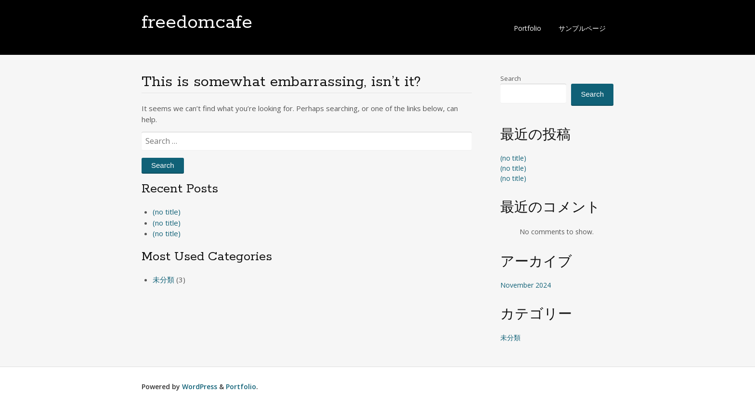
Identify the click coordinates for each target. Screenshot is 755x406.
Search (510, 78)
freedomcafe (197, 23)
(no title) (167, 211)
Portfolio (527, 28)
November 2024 (525, 285)
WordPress (199, 386)
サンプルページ (582, 28)
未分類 (163, 279)
